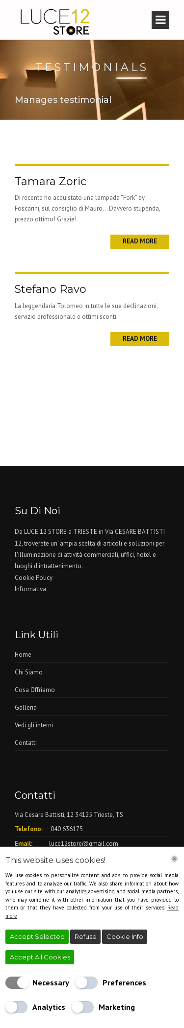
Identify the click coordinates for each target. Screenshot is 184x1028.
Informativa (30, 589)
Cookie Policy (34, 578)
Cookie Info (124, 936)
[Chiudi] (174, 859)
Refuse (86, 936)
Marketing (117, 1007)
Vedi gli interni (34, 725)
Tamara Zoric (50, 181)
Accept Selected (37, 936)
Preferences (124, 982)
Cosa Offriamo (35, 690)
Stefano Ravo (50, 289)
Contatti (26, 743)
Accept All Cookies (40, 957)
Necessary (50, 982)
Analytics (48, 1007)
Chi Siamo (29, 672)
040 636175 (67, 829)
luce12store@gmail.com (83, 843)
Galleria (26, 707)
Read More (140, 241)
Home (23, 654)
